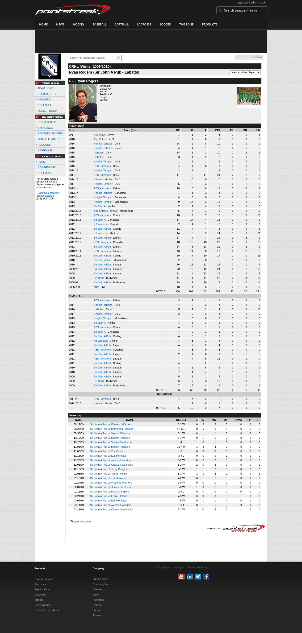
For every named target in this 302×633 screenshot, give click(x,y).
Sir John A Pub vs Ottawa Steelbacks (111, 464)
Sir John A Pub (103, 228)
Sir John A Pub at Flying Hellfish (108, 473)
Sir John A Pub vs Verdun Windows (110, 433)
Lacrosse (144, 24)
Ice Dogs (99, 278)
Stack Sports (100, 579)
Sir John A (100, 206)
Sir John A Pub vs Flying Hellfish (108, 496)
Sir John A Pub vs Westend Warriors (111, 424)
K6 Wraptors (101, 224)
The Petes (100, 134)
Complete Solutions (47, 610)
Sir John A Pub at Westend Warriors (110, 460)
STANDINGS (45, 127)
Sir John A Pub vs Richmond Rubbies (111, 428)
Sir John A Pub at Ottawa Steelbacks (111, 442)
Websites (40, 594)
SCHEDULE (45, 105)
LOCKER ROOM (47, 110)
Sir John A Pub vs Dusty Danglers (109, 491)
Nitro (97, 286)
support (243, 2)
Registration (42, 589)
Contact (98, 605)
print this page (82, 521)
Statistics (40, 584)
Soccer (165, 24)
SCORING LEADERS (50, 133)
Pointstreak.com (73, 10)
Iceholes (99, 152)
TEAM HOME (46, 88)
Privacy (97, 615)
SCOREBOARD (47, 122)
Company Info (101, 584)
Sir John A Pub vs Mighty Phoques (110, 437)
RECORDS (44, 99)
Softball (122, 24)
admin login (259, 2)
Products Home (44, 579)
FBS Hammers (103, 166)
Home (43, 24)
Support (98, 610)
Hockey (78, 24)
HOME (42, 161)
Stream (39, 599)
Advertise (98, 599)
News (60, 24)
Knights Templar (103, 161)
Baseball (100, 24)
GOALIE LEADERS (49, 139)
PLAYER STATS (47, 93)
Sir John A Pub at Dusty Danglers (109, 469)
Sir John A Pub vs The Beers (106, 451)
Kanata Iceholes (103, 143)
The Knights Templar (106, 210)
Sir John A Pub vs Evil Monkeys (108, 455)
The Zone (186, 24)
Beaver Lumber (103, 260)
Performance (43, 605)
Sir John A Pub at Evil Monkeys (108, 478)
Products (209, 24)
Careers (97, 589)
